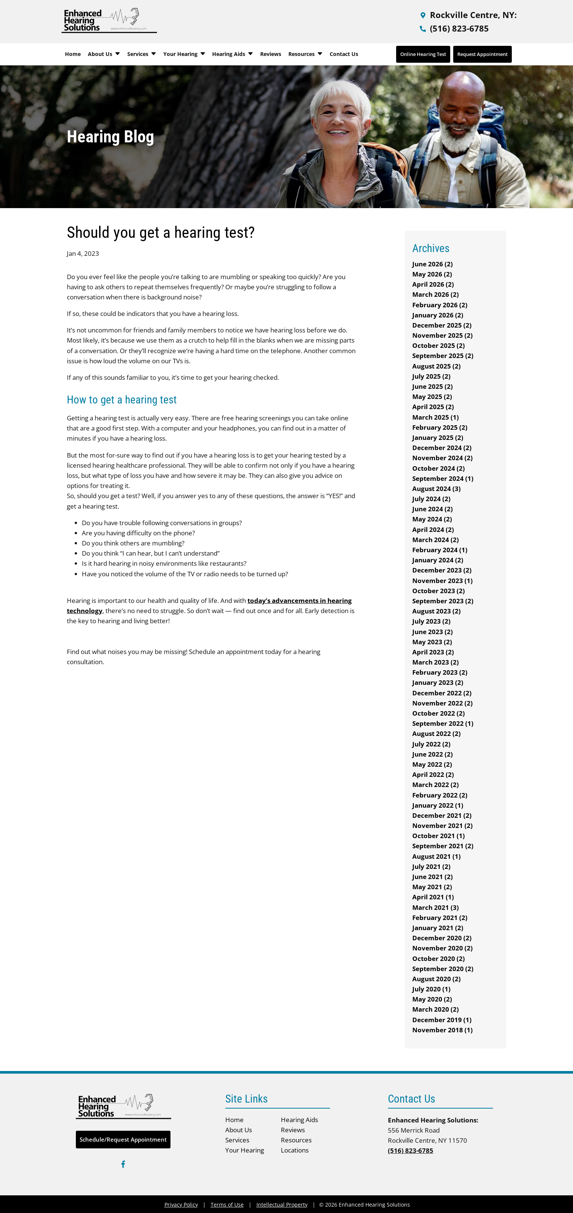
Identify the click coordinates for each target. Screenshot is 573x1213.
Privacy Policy (181, 1204)
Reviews (270, 53)
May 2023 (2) (432, 641)
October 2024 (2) (438, 468)
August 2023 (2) (436, 611)
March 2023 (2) (435, 662)
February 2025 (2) (439, 427)
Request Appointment (482, 54)
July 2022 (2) (431, 744)
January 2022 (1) (437, 805)
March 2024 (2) (435, 539)
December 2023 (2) (442, 570)
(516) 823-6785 (453, 28)
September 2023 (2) (442, 601)
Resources (305, 53)
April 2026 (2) (433, 284)
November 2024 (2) (442, 457)
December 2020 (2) (442, 938)
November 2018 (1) (442, 1030)
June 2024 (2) (432, 509)
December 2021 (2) (442, 815)
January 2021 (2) (437, 927)
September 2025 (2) (442, 355)
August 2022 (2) (436, 733)
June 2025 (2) (432, 386)
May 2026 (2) (432, 274)
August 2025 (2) (436, 366)
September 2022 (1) (442, 723)
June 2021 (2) (432, 876)
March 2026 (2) (435, 294)
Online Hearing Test (423, 54)
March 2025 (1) (435, 417)
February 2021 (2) (439, 917)
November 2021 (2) (442, 825)
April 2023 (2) (433, 652)
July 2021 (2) (431, 866)
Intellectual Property (282, 1204)
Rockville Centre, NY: (467, 14)
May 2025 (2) (432, 396)
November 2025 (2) (442, 335)
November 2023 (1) (442, 580)
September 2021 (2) (442, 845)
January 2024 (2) (437, 560)
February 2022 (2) (439, 795)
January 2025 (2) (437, 437)
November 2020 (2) (442, 948)
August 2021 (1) (436, 856)
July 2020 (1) (431, 989)
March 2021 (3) (435, 907)
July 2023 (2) (431, 621)
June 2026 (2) (432, 264)
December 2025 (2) (442, 325)
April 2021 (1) (433, 897)
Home (73, 53)
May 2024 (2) (432, 519)
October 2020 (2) (438, 958)
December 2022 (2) (442, 693)
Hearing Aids (232, 53)
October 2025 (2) (438, 345)
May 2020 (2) (432, 999)
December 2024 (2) (442, 447)
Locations (295, 1150)
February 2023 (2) (439, 672)
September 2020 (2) (442, 968)
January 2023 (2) (437, 682)
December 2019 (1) (442, 1019)
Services (142, 53)
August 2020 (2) (436, 978)
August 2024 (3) (436, 488)
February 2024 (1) (439, 549)
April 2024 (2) (433, 529)
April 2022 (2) (433, 774)
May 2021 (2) (432, 886)
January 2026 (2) (437, 315)
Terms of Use (227, 1204)
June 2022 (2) (432, 754)
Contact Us (344, 53)
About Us (104, 53)
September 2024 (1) (442, 478)
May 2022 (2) (432, 764)
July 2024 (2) (431, 498)
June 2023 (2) (432, 631)
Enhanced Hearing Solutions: (433, 1120)
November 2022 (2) (442, 703)
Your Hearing (184, 53)
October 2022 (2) (438, 713)
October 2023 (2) (438, 590)
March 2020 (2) (435, 1009)
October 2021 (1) (438, 835)
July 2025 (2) (431, 376)
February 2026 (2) (439, 305)
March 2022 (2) (435, 784)
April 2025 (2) (433, 406)
